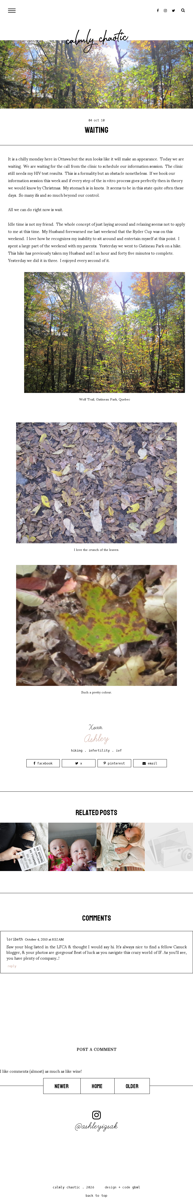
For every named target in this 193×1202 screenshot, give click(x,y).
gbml (136, 1187)
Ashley (97, 738)
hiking (76, 750)
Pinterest (114, 763)
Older (132, 1086)
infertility (99, 750)
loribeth (15, 939)
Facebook (43, 763)
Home (97, 1086)
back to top (96, 1195)
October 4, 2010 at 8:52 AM (44, 939)
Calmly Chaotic (97, 40)
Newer (62, 1086)
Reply (12, 966)
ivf (119, 750)
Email (149, 763)
